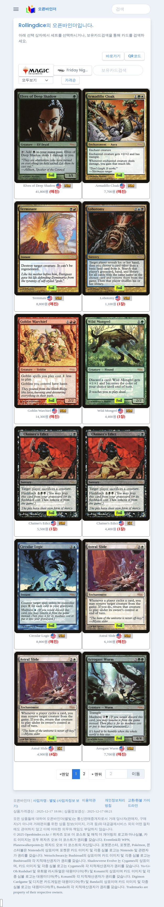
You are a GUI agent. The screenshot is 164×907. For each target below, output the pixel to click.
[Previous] (64, 774)
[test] (116, 774)
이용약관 (89, 800)
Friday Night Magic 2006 (74, 70)
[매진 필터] (36, 80)
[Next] (96, 774)
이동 (136, 774)
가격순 (70, 80)
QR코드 (134, 56)
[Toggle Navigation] (16, 9)
